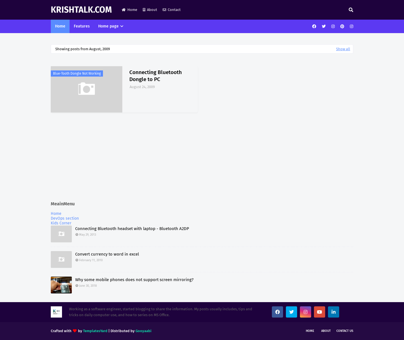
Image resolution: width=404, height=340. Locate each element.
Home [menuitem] (60, 26)
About (150, 10)
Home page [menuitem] (108, 26)
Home (129, 10)
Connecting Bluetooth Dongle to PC (155, 75)
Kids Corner (61, 223)
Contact (172, 10)
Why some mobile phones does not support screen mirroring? (134, 279)
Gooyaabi (144, 331)
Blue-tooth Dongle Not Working (77, 73)
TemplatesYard (95, 331)
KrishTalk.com (81, 10)
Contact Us (344, 331)
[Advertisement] (202, 157)
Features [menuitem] (82, 26)
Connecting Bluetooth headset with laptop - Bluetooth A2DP (132, 228)
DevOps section (65, 218)
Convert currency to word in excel (107, 254)
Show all (343, 49)
